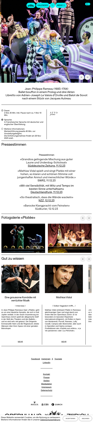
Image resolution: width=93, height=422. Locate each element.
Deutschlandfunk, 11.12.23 (46, 192)
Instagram (45, 359)
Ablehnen (85, 418)
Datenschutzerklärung (50, 420)
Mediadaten (46, 384)
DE (88, 4)
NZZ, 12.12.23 (46, 200)
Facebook (35, 359)
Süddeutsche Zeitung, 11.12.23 (46, 165)
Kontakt (46, 374)
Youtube (58, 359)
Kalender (43, 5)
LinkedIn (46, 362)
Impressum (46, 387)
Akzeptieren (70, 418)
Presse (46, 377)
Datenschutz (46, 390)
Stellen (46, 381)
